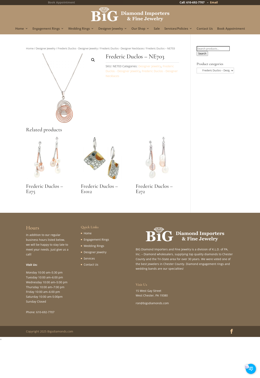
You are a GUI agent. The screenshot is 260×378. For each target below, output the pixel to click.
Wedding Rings (79, 28)
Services (89, 258)
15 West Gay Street (148, 291)
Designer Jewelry (110, 28)
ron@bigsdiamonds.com (152, 303)
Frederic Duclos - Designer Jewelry (78, 48)
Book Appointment (231, 28)
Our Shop (138, 28)
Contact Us (205, 28)
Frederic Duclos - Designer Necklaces (122, 48)
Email (214, 2)
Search (202, 53)
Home (19, 28)
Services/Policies (176, 28)
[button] (93, 60)
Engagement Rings (46, 28)
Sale (157, 28)
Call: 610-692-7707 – (195, 2)
